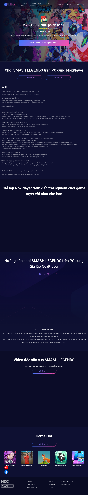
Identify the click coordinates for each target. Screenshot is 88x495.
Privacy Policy (65, 484)
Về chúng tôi (31, 484)
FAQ (47, 3)
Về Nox (29, 481)
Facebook (32, 5)
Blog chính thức (32, 487)
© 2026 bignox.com (67, 481)
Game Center (36, 3)
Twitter (51, 487)
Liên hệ (51, 481)
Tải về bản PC (30, 78)
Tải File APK (58, 78)
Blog (22, 5)
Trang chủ (24, 3)
